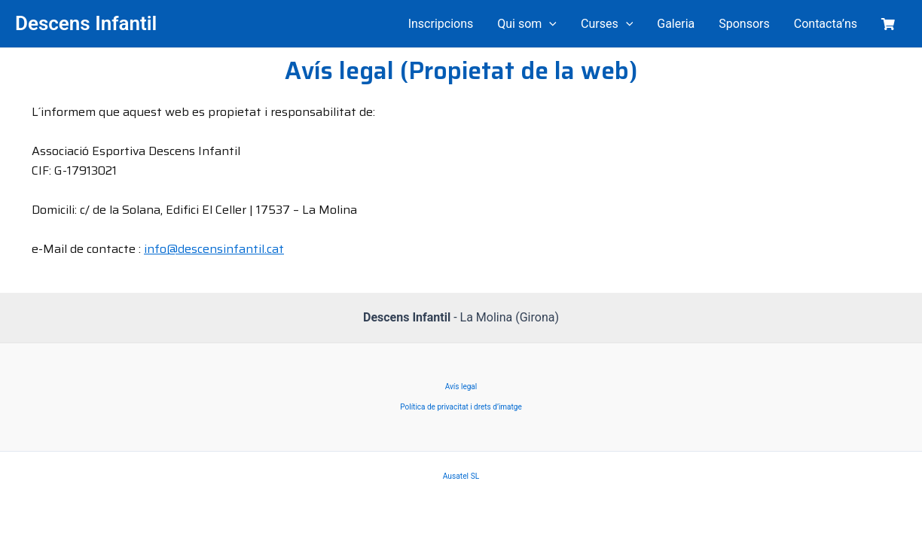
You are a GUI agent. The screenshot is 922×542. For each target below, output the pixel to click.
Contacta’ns (825, 24)
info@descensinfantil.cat (214, 248)
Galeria (676, 24)
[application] (549, 24)
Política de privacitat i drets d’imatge (460, 407)
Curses (607, 24)
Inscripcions (441, 24)
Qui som (527, 24)
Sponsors (744, 24)
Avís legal (461, 386)
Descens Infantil (86, 23)
